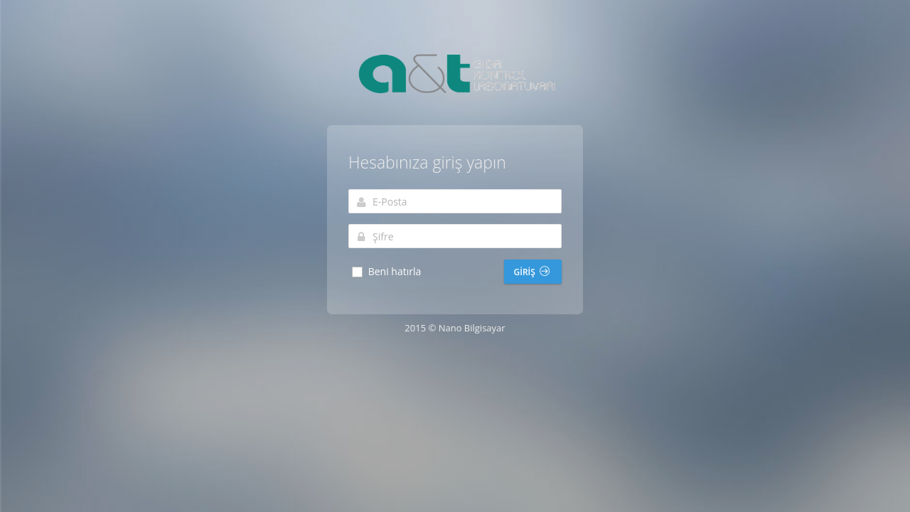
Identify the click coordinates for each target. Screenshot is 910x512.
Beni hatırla (385, 272)
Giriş (532, 272)
